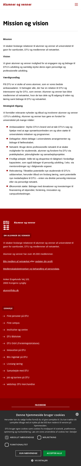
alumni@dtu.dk (11, 290)
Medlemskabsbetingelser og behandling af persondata (31, 268)
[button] (76, 4)
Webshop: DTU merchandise (21, 384)
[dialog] (40, 438)
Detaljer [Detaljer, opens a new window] (73, 431)
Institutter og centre (17, 329)
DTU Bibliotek (14, 336)
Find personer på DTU (18, 316)
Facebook (40, 405)
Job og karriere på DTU (18, 377)
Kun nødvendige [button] (28, 453)
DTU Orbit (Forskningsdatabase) (23, 343)
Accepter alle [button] (54, 453)
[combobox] (77, 414)
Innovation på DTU (16, 350)
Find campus (13, 322)
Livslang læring (15, 363)
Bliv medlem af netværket (16, 261)
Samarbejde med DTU (18, 370)
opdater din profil (44, 261)
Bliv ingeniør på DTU (17, 357)
